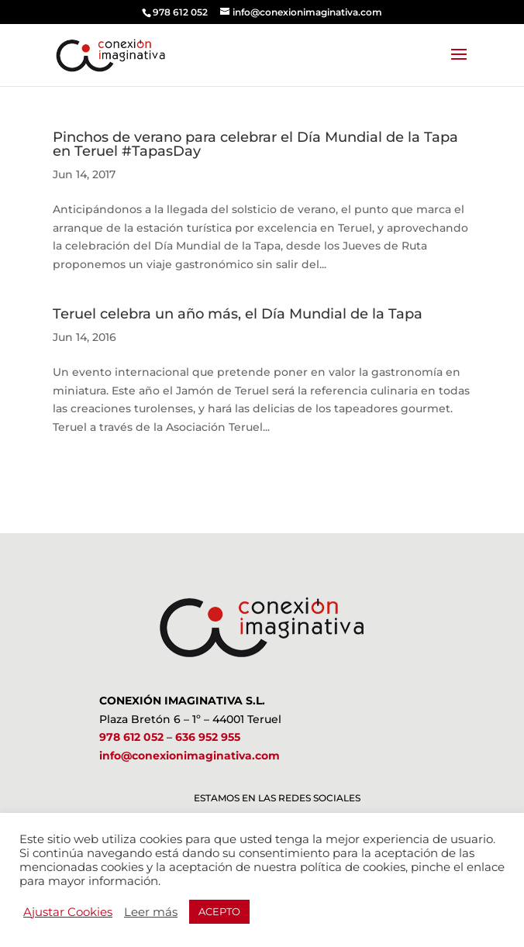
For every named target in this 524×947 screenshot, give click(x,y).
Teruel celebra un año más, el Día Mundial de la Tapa (237, 313)
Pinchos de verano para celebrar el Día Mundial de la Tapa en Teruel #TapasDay (255, 144)
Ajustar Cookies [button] (67, 912)
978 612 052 (131, 737)
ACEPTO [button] (219, 911)
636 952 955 (207, 737)
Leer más (151, 912)
